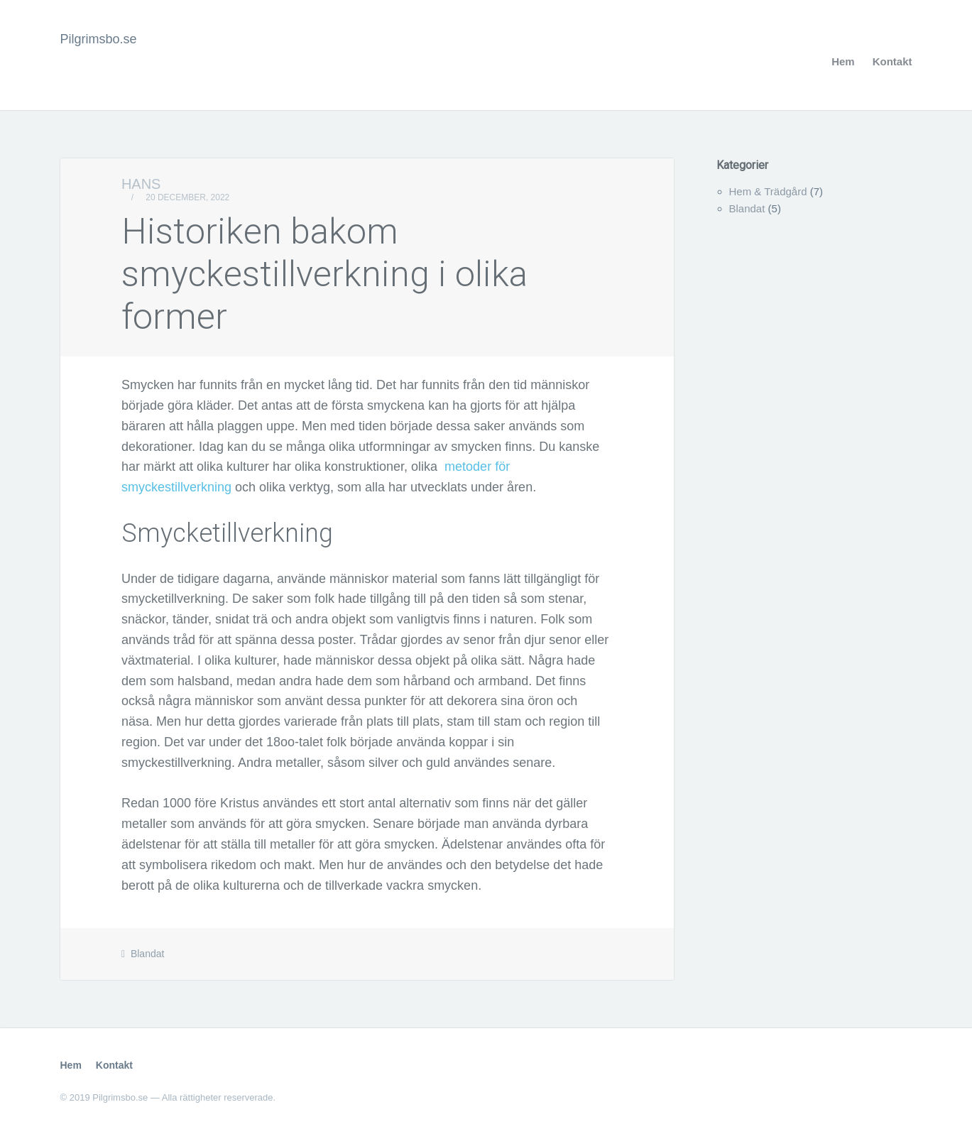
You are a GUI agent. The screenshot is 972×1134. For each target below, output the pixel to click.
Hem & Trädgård (768, 191)
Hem (843, 61)
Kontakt (892, 61)
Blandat (147, 953)
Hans (141, 184)
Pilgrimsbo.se (98, 39)
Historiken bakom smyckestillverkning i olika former (324, 274)
